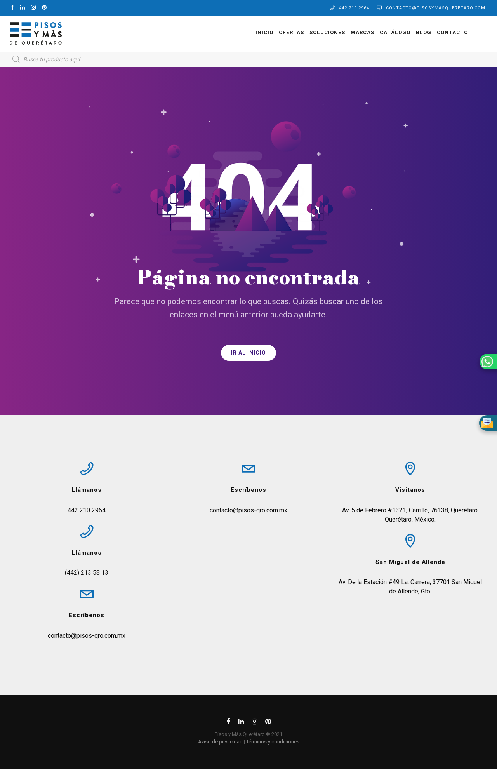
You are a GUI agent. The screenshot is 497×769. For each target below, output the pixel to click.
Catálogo (393, 32)
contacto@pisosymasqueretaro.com (435, 7)
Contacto (450, 32)
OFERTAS (289, 32)
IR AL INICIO (248, 353)
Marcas (360, 32)
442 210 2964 (354, 7)
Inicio (262, 32)
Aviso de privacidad (220, 742)
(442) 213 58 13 (86, 572)
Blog (421, 32)
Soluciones (325, 32)
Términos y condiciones (272, 742)
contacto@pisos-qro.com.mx (86, 635)
